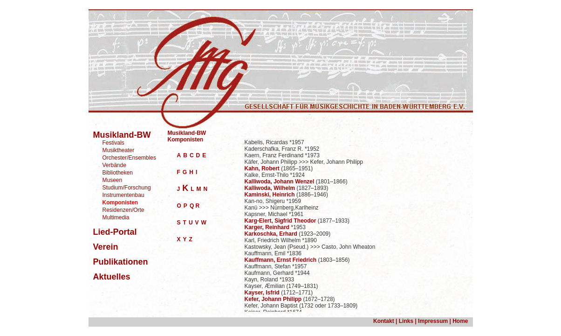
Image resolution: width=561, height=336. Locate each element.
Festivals (113, 143)
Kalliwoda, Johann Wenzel (280, 181)
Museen (113, 180)
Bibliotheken (118, 172)
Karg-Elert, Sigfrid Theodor (280, 220)
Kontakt (383, 321)
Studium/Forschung (127, 187)
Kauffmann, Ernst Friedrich (281, 260)
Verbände (114, 165)
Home (460, 321)
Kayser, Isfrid (262, 292)
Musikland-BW (187, 133)
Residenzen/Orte (123, 210)
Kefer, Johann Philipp (273, 299)
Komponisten (186, 139)
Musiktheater (119, 150)
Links (406, 321)
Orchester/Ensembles (129, 157)
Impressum (432, 321)
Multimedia (116, 217)
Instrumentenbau (123, 195)
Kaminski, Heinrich (270, 194)
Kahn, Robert (262, 168)
